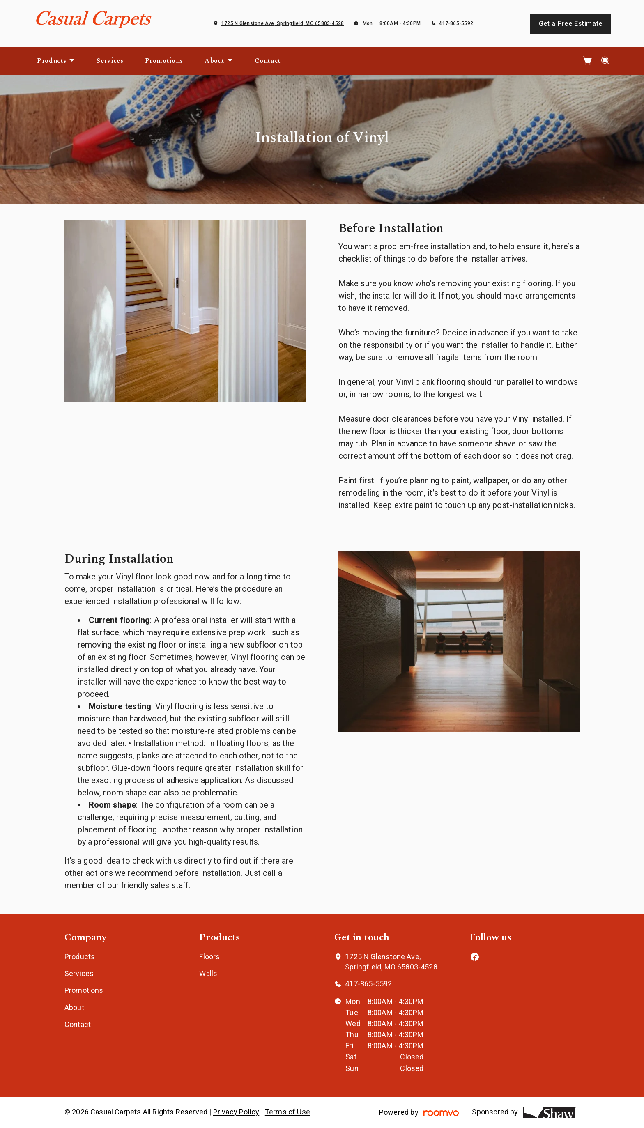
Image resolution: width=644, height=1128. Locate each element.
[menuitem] (56, 61)
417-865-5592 (456, 23)
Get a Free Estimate (571, 24)
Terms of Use (287, 1111)
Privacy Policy (236, 1111)
